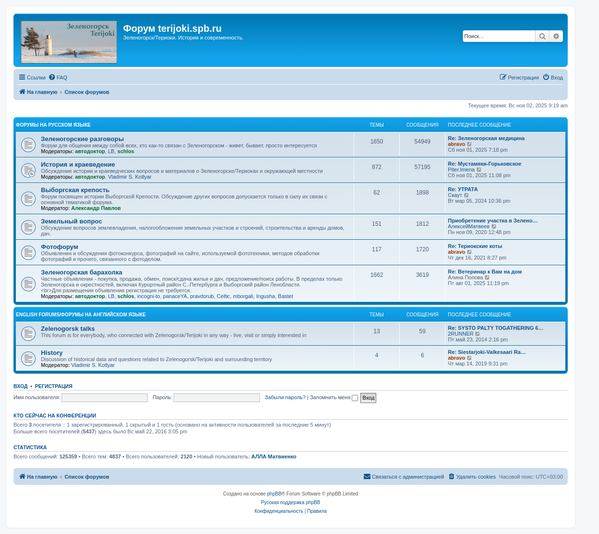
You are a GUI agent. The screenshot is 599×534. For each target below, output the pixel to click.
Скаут (455, 195)
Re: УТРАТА (463, 189)
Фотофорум (59, 246)
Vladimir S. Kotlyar (129, 177)
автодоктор (90, 151)
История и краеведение (78, 164)
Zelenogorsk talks (68, 328)
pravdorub (202, 296)
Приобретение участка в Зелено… (493, 220)
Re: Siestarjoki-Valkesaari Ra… (487, 352)
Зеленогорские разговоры (82, 139)
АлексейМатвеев (469, 226)
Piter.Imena (461, 169)
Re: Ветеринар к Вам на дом (485, 271)
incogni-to (148, 296)
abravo (456, 144)
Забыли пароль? (285, 397)
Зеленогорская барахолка (81, 272)
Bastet (285, 296)
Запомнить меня (334, 397)
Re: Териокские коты (475, 246)
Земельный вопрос (71, 221)
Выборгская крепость (75, 190)
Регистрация (54, 386)
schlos (125, 151)
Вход (20, 386)
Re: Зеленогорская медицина (486, 138)
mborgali (243, 296)
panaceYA (175, 296)
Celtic (223, 296)
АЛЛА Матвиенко (273, 456)
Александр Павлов (96, 208)
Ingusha (265, 296)
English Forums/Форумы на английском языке (81, 314)
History (52, 352)
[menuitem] (57, 77)
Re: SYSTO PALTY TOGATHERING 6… (496, 328)
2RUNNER (460, 334)
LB (111, 151)
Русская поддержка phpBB (290, 502)
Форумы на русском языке (53, 125)
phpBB (274, 493)
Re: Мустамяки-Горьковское (485, 164)
